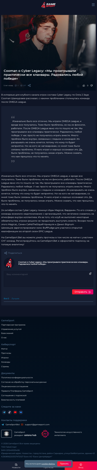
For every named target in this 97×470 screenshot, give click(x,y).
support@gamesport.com (36, 424)
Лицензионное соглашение (14, 386)
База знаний (7, 333)
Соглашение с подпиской (13, 395)
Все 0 (6, 298)
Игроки (5, 357)
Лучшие (15, 298)
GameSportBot (12, 424)
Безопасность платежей (13, 399)
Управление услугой (11, 329)
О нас (4, 337)
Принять (64, 464)
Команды (5, 361)
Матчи (4, 348)
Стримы (5, 366)
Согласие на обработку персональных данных (23, 382)
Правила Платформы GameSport (17, 390)
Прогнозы (6, 353)
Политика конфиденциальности (17, 377)
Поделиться (15, 253)
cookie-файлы (48, 464)
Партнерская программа (13, 324)
